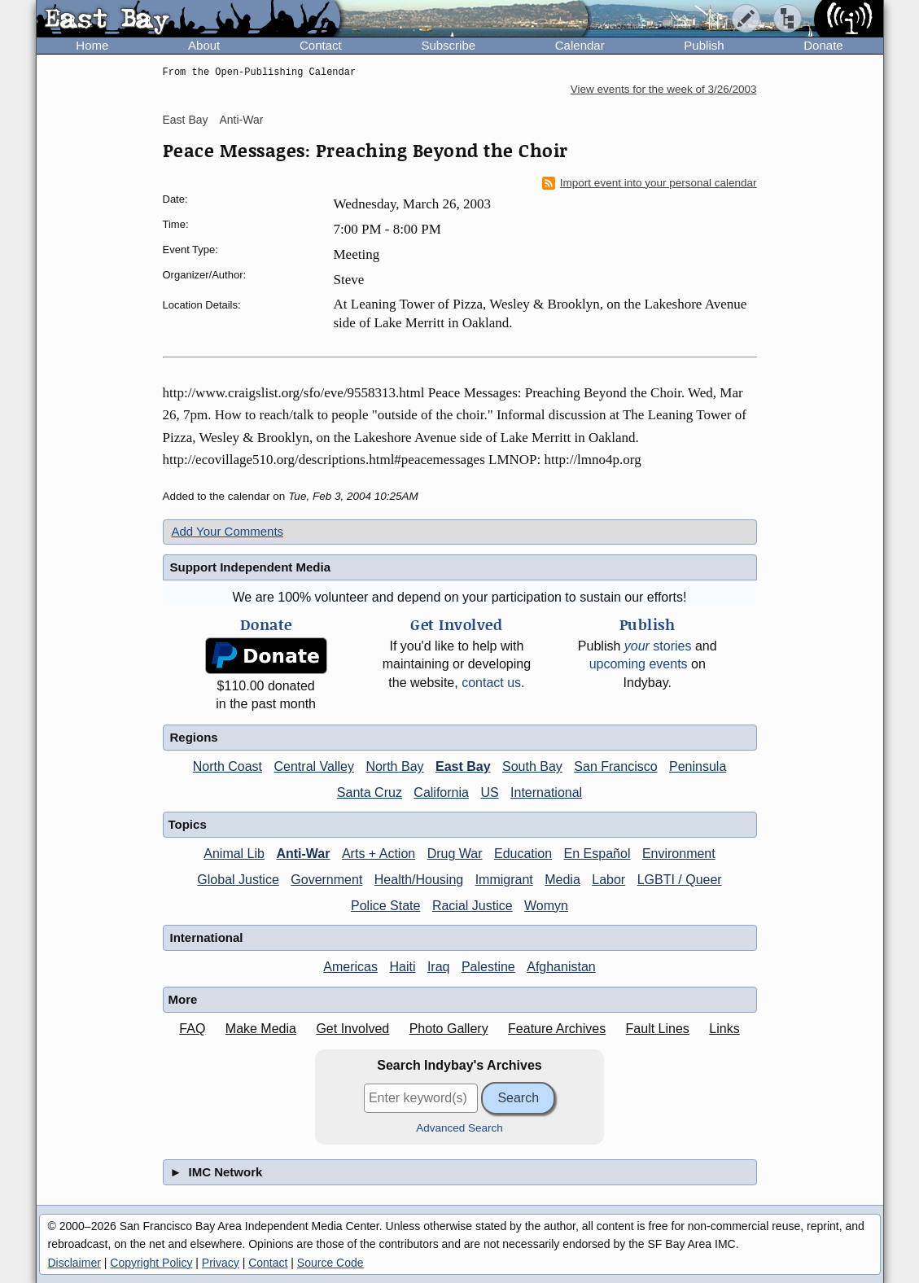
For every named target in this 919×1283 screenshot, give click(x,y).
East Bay (185, 119)
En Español (597, 853)
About (204, 45)
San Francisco (615, 766)
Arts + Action (378, 853)
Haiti (402, 967)
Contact (321, 45)
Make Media (260, 1029)
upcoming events (638, 664)
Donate (822, 45)
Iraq (438, 967)
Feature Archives (557, 1029)
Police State (385, 906)
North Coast (227, 766)
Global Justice (238, 880)
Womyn (546, 906)
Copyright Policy (151, 1262)
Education (523, 853)
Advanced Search (459, 1128)
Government (326, 880)
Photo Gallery (448, 1029)
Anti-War (241, 119)
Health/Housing (418, 880)
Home (92, 45)
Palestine (488, 967)
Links (724, 1029)
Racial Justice (472, 906)
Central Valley (314, 766)
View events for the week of (664, 89)
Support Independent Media (250, 567)
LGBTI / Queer (679, 880)
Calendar (580, 45)
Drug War (455, 853)
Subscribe (448, 45)
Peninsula (697, 766)
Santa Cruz (369, 792)
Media (562, 880)
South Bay (532, 766)
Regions (194, 737)
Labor (608, 880)
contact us (491, 683)
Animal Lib (234, 853)
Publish (704, 45)
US (489, 792)
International (546, 792)
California (441, 792)
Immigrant (504, 880)
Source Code (330, 1262)
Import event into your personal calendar (649, 183)
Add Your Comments (228, 531)
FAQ (192, 1029)
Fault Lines (657, 1029)
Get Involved (352, 1029)
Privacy (220, 1262)
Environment (679, 853)
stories (658, 646)
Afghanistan (561, 967)
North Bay (394, 766)
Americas (350, 967)
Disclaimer (74, 1262)
